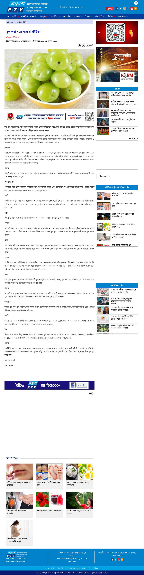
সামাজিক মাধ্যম (74, 568)
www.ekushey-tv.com (15, 561)
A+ (91, 45)
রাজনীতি (24, 16)
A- (83, 45)
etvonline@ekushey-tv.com (74, 558)
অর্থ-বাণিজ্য (67, 16)
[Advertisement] (49, 428)
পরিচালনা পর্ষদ (61, 568)
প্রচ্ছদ (10, 22)
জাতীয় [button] (15, 16)
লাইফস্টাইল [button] (100, 16)
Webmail (72, 561)
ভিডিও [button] (111, 16)
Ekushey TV (104, 176)
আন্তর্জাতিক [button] (55, 16)
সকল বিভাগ (122, 16)
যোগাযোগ (96, 568)
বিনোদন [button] (88, 16)
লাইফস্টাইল (22, 22)
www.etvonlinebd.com (16, 558)
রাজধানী (33, 16)
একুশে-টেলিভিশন (59, 573)
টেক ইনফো (86, 568)
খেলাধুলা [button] (78, 16)
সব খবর (133, 138)
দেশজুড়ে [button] (43, 16)
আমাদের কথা (49, 568)
